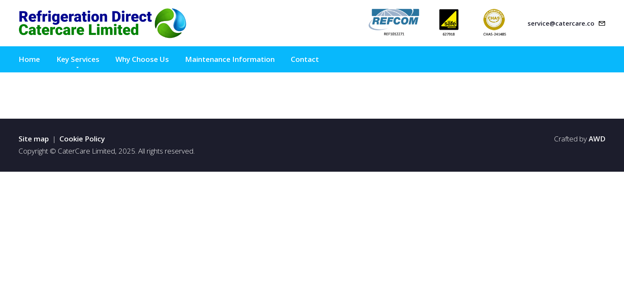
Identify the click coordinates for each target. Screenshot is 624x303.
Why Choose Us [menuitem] (142, 59)
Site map (34, 139)
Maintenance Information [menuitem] (230, 59)
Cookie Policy (82, 139)
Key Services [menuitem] (77, 59)
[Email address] (566, 23)
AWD (597, 139)
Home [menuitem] (29, 59)
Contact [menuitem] (305, 59)
